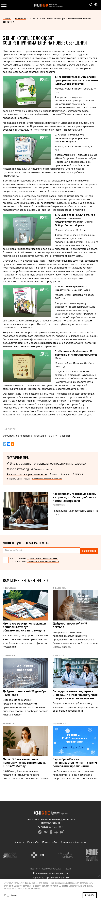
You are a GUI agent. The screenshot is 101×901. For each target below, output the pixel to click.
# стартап (78, 474)
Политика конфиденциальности (50, 871)
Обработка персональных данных (50, 876)
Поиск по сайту (49, 840)
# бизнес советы (18, 464)
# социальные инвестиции (18, 479)
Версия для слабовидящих (73, 840)
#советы (64, 435)
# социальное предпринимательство (60, 463)
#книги (52, 435)
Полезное (20, 18)
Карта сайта (33, 840)
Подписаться (89, 550)
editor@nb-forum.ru (50, 821)
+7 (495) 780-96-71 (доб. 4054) (50, 825)
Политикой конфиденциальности (43, 560)
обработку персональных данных (42, 557)
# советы (65, 474)
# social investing (17, 469)
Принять (89, 895)
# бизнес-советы (41, 469)
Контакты (19, 840)
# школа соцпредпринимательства (26, 474)
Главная (7, 18)
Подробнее (10, 895)
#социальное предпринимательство (24, 435)
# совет (54, 474)
